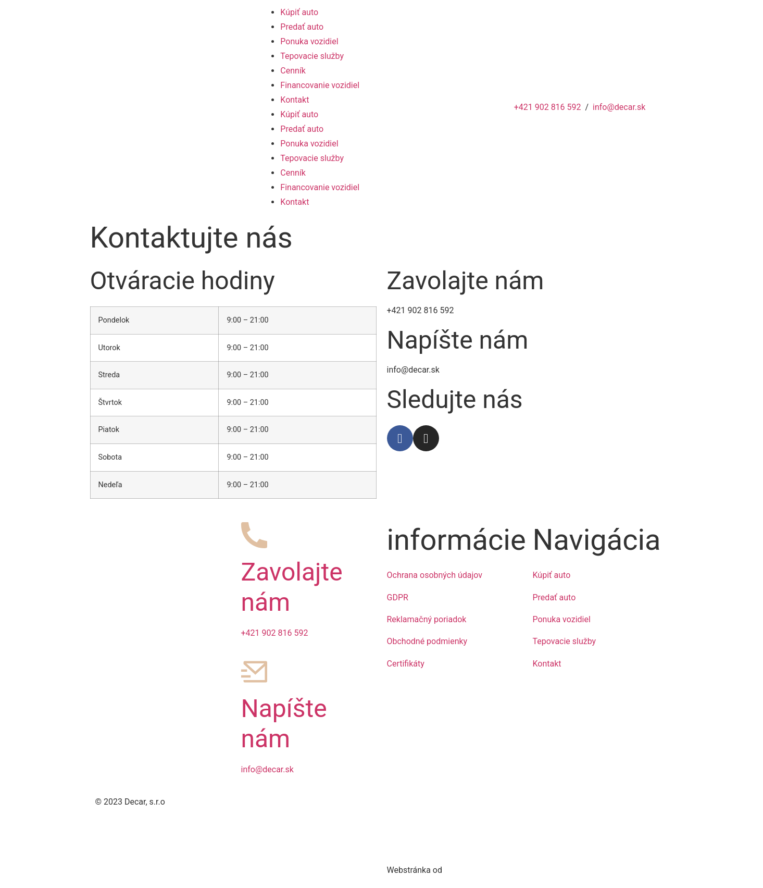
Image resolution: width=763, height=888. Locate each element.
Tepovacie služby (312, 56)
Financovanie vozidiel (319, 85)
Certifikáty (405, 664)
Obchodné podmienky (427, 641)
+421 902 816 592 (547, 107)
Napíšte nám (284, 724)
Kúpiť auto (299, 12)
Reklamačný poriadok (427, 619)
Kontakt (294, 100)
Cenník (293, 71)
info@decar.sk (619, 107)
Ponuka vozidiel (309, 41)
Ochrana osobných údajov (435, 575)
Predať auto (301, 27)
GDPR (397, 597)
